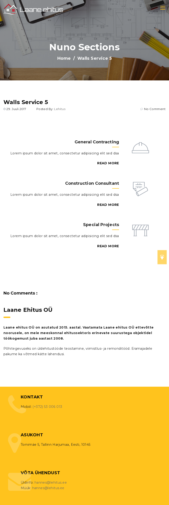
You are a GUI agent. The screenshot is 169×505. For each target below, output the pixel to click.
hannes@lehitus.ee (51, 482)
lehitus (59, 109)
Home (64, 58)
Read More (108, 163)
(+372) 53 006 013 (47, 407)
